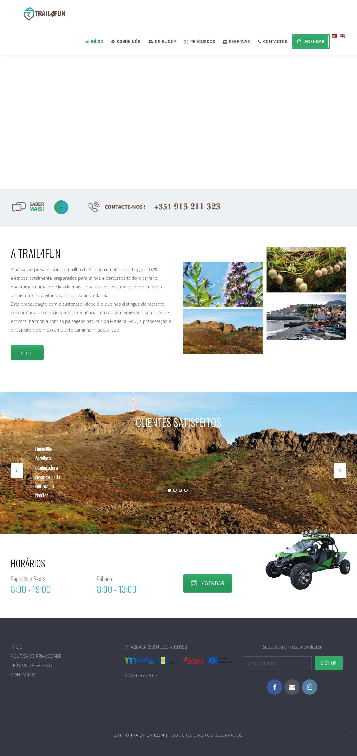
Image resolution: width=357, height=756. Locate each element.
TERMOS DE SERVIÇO (31, 665)
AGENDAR (310, 41)
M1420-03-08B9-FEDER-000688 (156, 647)
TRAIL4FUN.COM (147, 735)
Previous (17, 470)
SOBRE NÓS (126, 41)
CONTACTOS (273, 41)
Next (340, 470)
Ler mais (27, 353)
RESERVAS (236, 41)
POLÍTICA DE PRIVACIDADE (36, 656)
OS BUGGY (162, 41)
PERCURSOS (199, 41)
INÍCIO (94, 41)
